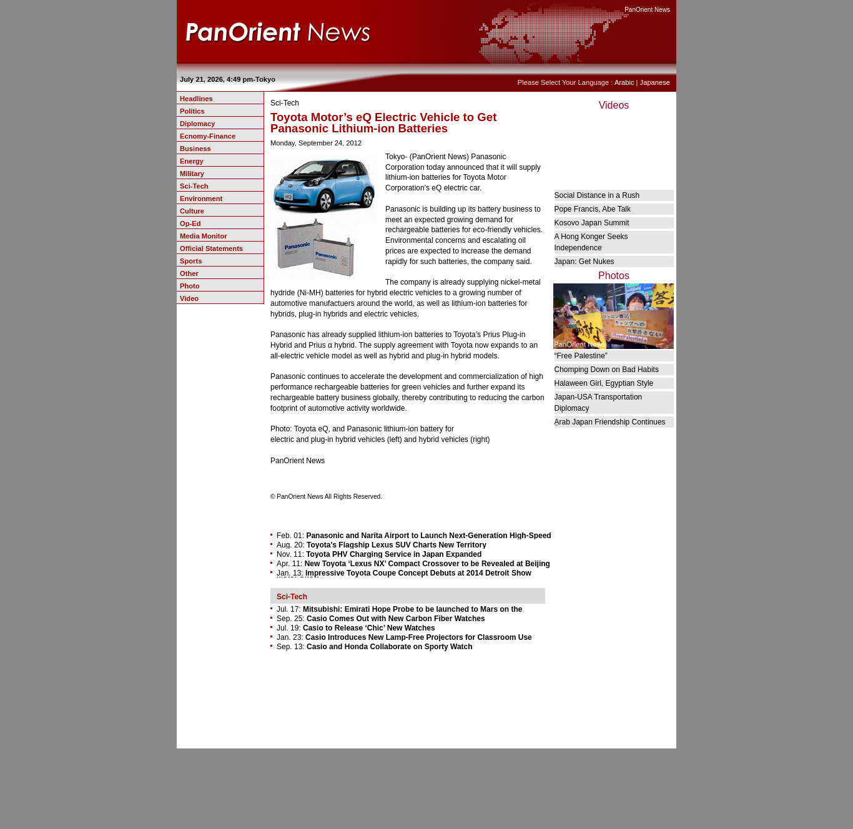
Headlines (196, 98)
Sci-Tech (194, 186)
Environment (201, 198)
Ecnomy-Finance (207, 136)
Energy (192, 161)
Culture (192, 211)
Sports (191, 261)
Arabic (624, 82)
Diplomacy (197, 123)
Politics (192, 111)
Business (195, 148)
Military (192, 173)
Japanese (655, 82)
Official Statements (211, 248)
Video (189, 298)
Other (189, 273)
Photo (190, 286)
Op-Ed (190, 223)
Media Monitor (203, 236)
